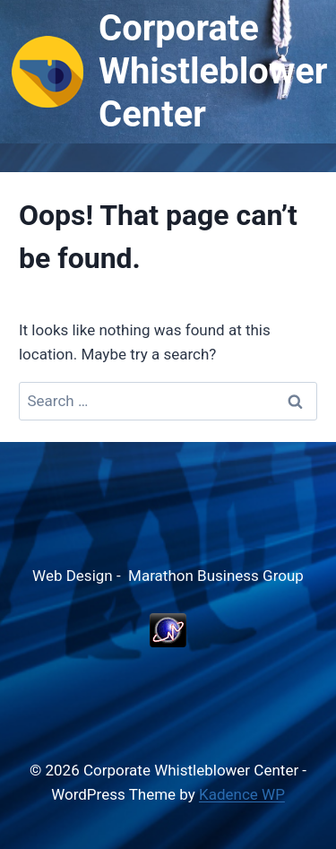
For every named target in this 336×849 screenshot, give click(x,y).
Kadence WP (242, 794)
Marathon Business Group (216, 576)
